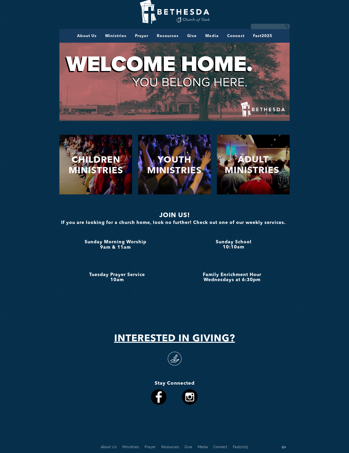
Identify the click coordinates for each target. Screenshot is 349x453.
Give (192, 36)
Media (212, 36)
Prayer (141, 36)
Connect (236, 36)
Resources (168, 36)
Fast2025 (262, 36)
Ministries (116, 36)
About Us (87, 36)
